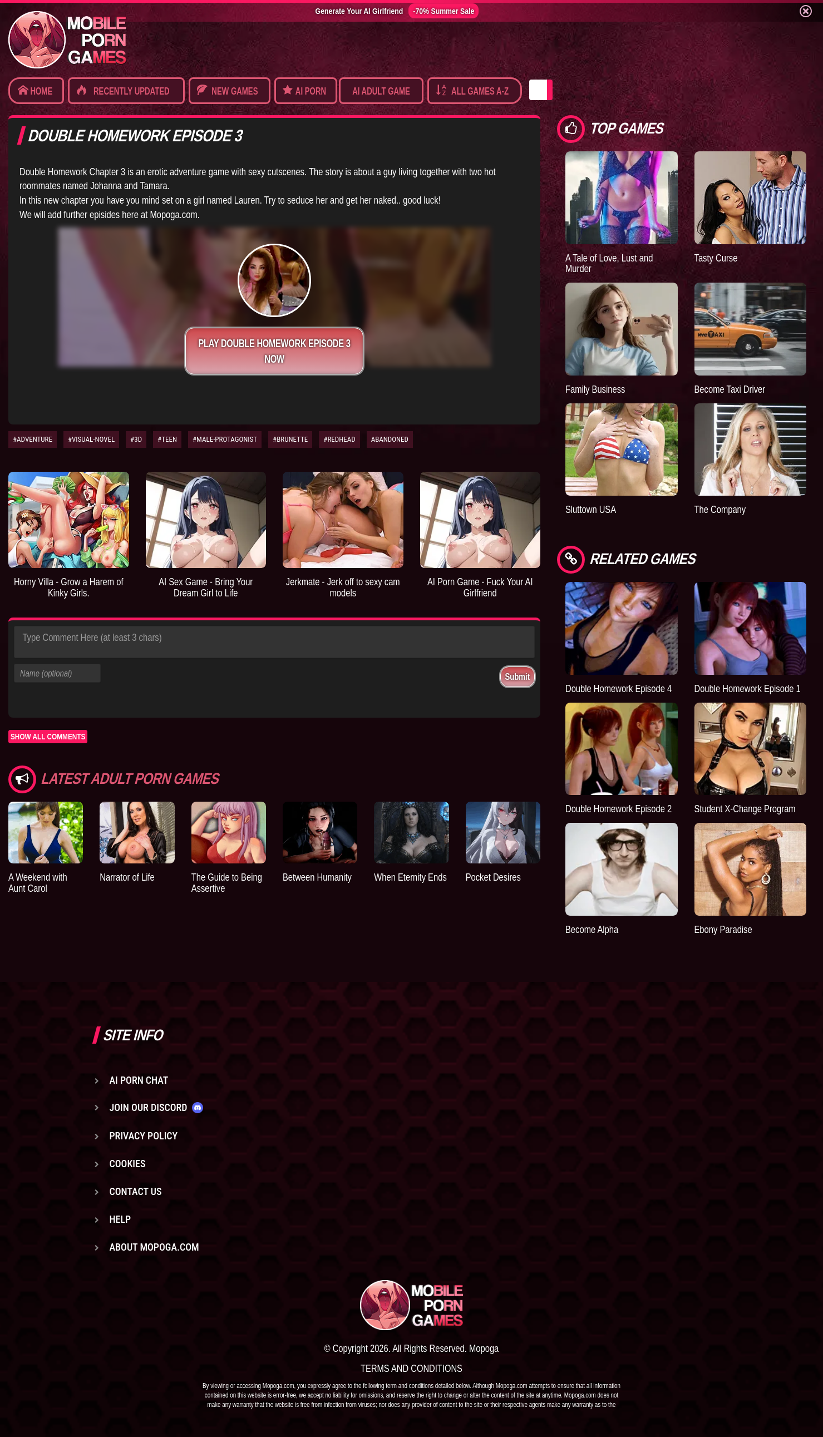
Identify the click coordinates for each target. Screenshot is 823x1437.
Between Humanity (317, 877)
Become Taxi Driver (730, 389)
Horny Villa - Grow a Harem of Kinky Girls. (69, 587)
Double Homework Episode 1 (747, 688)
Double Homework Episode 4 (618, 688)
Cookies (128, 1163)
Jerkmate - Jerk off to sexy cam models (343, 587)
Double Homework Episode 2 (618, 808)
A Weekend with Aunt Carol (37, 882)
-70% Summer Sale (443, 11)
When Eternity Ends (410, 877)
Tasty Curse (716, 258)
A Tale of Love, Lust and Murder (609, 263)
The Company (720, 509)
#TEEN (167, 439)
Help (120, 1219)
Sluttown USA (590, 509)
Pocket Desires (493, 877)
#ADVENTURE (32, 439)
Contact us (136, 1191)
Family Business (595, 389)
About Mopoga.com (154, 1247)
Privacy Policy (144, 1136)
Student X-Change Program (745, 808)
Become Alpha (591, 929)
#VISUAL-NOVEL (91, 439)
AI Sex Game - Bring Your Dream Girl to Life (206, 587)
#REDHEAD (339, 439)
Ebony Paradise (723, 929)
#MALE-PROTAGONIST (225, 439)
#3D (136, 439)
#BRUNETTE (290, 439)
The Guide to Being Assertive (226, 882)
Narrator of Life (127, 877)
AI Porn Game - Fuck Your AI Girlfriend (480, 587)
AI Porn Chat (139, 1080)
